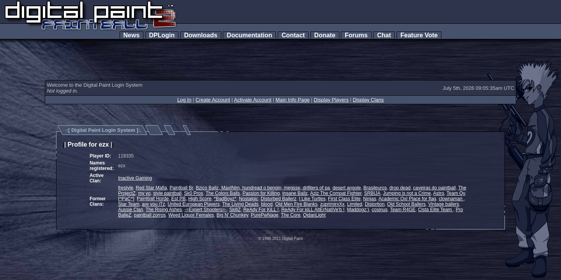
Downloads (201, 35)
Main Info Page (292, 100)
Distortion (375, 204)
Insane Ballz (295, 193)
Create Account (213, 100)
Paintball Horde (153, 198)
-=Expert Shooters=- (206, 209)
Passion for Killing (260, 193)
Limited (354, 204)
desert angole (346, 188)
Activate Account (253, 100)
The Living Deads (240, 204)
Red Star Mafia (151, 188)
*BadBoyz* (225, 198)
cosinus (380, 209)
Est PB (178, 198)
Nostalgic (248, 198)
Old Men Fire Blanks (296, 204)
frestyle (125, 188)
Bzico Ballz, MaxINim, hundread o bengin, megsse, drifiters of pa (263, 188)
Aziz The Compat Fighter (336, 193)
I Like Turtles (312, 198)
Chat (384, 35)
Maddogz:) (358, 209)
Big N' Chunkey (232, 215)
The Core (290, 215)
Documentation (249, 35)
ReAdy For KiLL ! (261, 209)
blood (266, 204)
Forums (356, 35)
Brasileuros (375, 188)
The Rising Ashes (164, 209)
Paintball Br (181, 188)
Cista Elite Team (435, 209)
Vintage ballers (443, 204)
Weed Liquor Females (191, 215)
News (131, 35)
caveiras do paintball (434, 188)
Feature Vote (419, 35)
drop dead (400, 188)
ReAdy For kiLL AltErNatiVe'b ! (312, 209)
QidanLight (314, 215)
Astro (438, 193)
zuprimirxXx (332, 204)
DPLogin (162, 35)
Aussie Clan (130, 209)
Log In (184, 100)
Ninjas (369, 198)
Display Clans (368, 100)
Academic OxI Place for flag (407, 198)
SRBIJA (372, 193)
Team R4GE (402, 209)
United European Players (193, 204)
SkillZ (234, 209)
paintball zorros (150, 215)
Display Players (331, 100)
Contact (293, 35)
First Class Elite (344, 198)
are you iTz (153, 204)
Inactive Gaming (135, 178)
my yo (144, 193)
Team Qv (455, 193)
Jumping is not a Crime (407, 193)
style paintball (167, 193)
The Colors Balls (223, 193)
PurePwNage (265, 215)
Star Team (128, 204)
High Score (199, 198)
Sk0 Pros (193, 193)
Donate (325, 35)
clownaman (451, 198)
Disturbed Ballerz (278, 198)
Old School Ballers (406, 204)
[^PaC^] (126, 198)
